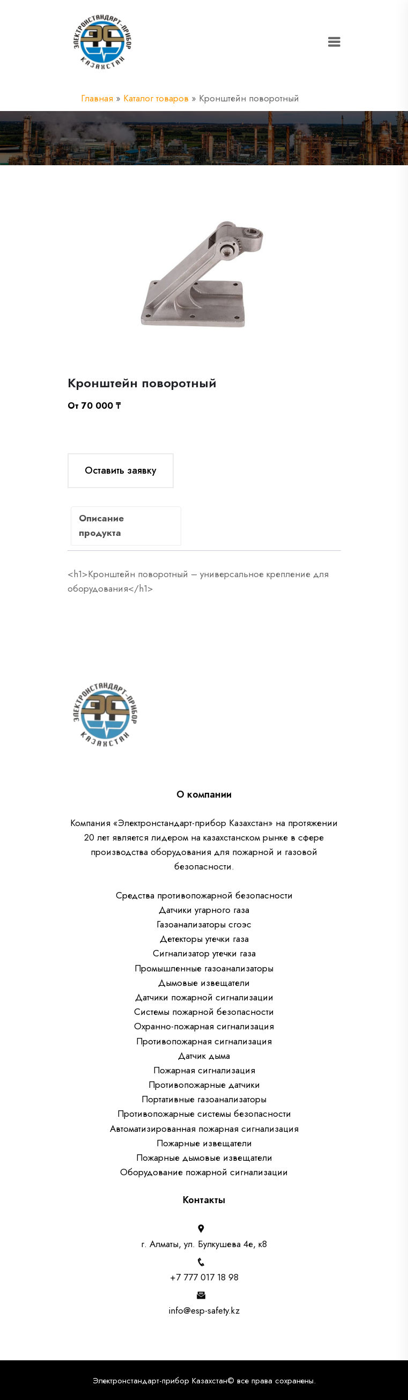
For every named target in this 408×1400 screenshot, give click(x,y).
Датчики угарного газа (204, 909)
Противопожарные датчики (204, 1084)
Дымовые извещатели (204, 982)
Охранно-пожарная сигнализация (204, 1026)
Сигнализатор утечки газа (204, 953)
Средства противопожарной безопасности (204, 895)
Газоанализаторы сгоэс (204, 924)
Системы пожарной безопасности (204, 1011)
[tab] (126, 526)
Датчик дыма (204, 1055)
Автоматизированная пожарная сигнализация (204, 1128)
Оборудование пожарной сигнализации (204, 1172)
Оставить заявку (121, 470)
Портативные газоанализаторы (204, 1099)
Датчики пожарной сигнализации (204, 997)
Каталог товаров (156, 98)
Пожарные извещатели (204, 1143)
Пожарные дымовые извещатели (204, 1157)
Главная (97, 98)
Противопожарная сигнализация (204, 1041)
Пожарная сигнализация (204, 1070)
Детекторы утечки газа (204, 938)
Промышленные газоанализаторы (204, 968)
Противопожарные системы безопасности (204, 1113)
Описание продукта (112, 525)
